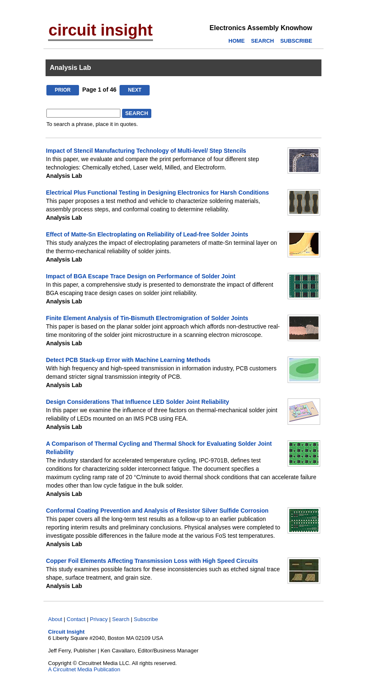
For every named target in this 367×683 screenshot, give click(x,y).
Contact (76, 619)
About (55, 619)
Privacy (99, 619)
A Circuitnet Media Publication (84, 669)
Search (120, 619)
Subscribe (146, 619)
